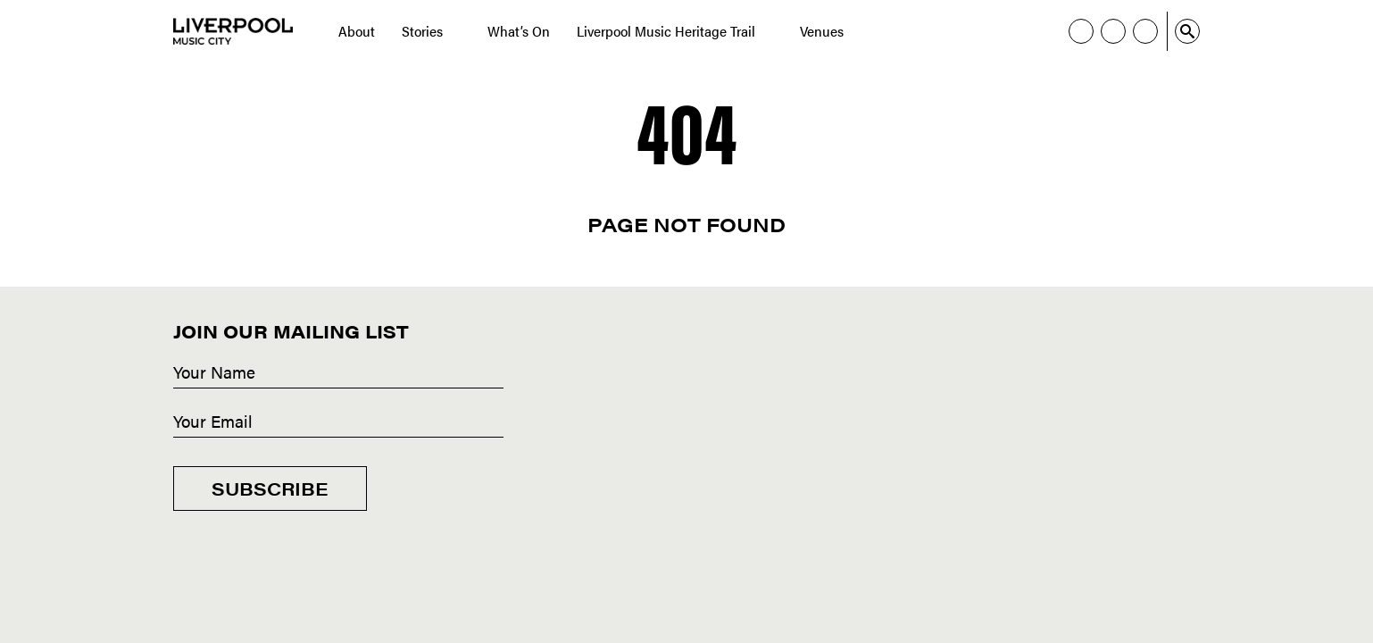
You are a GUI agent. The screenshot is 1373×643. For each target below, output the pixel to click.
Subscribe (270, 488)
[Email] (338, 422)
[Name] (338, 373)
